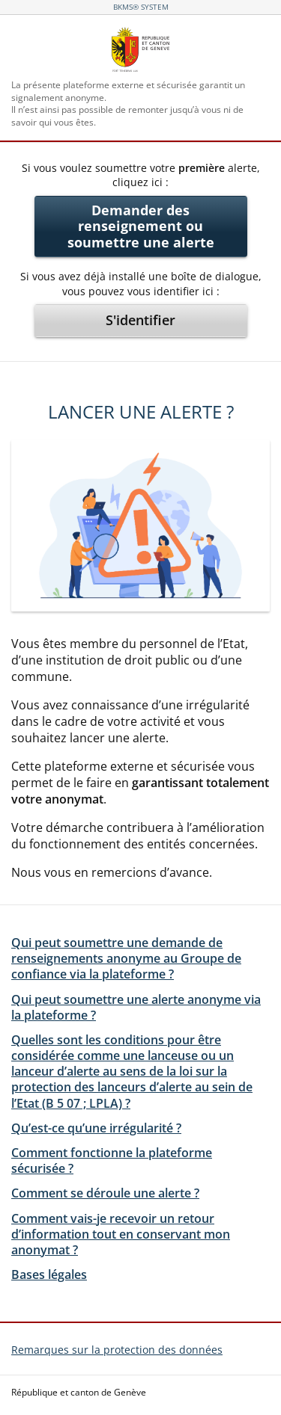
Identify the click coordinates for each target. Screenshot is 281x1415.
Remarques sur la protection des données (117, 1349)
